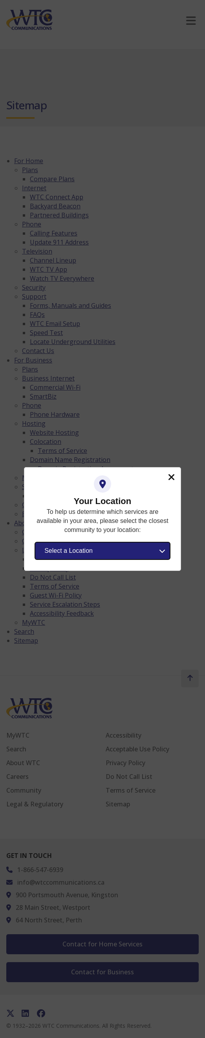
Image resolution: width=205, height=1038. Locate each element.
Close (171, 477)
